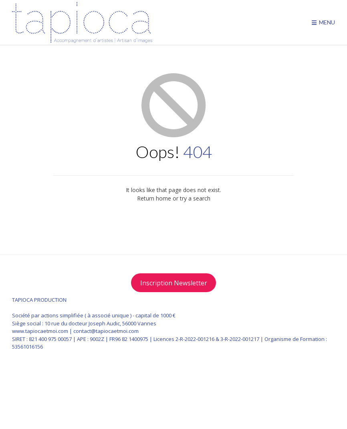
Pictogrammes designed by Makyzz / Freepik (79, 409)
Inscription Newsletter (173, 283)
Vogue (313, 402)
